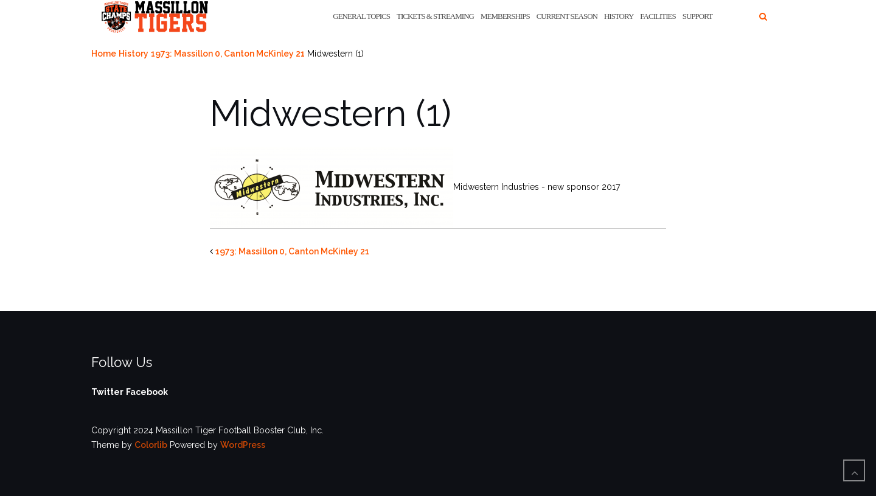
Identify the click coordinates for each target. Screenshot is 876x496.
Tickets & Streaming (435, 16)
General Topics (361, 16)
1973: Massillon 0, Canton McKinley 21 (228, 53)
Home (103, 53)
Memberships (505, 16)
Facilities (657, 16)
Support (697, 16)
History (618, 16)
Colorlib (150, 445)
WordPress (242, 445)
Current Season (567, 16)
